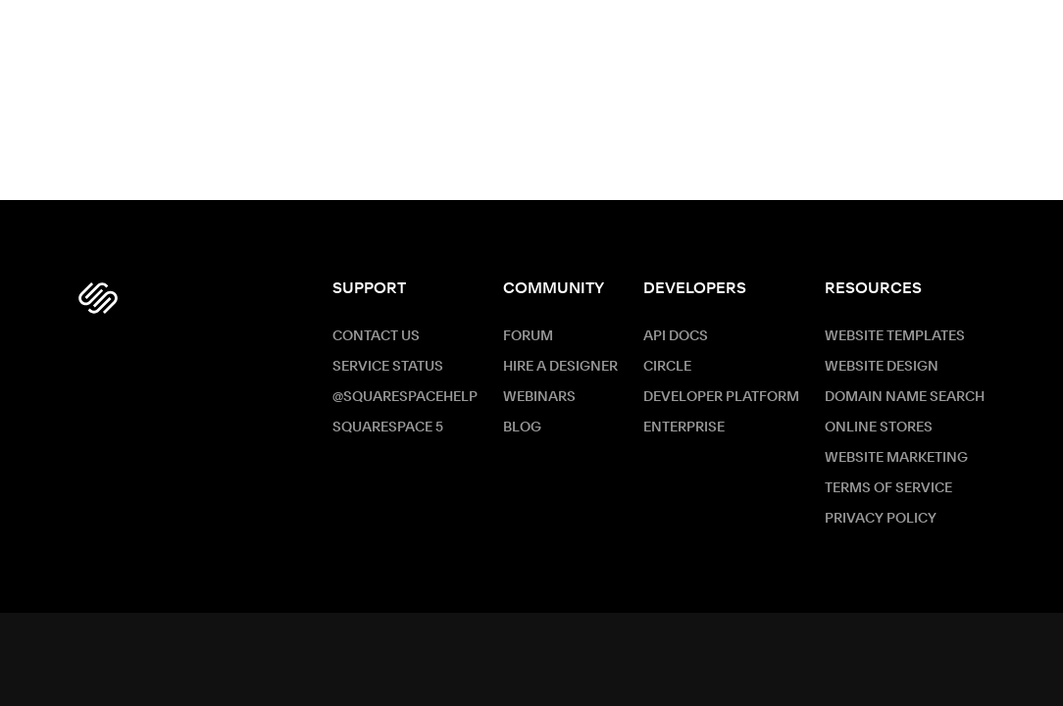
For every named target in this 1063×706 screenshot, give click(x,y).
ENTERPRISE (684, 427)
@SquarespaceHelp (405, 397)
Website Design (881, 367)
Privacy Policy (880, 519)
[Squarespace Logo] (98, 298)
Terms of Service (888, 488)
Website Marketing (896, 458)
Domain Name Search (905, 397)
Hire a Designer (560, 367)
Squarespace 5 (387, 427)
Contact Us (376, 336)
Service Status (387, 367)
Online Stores (879, 427)
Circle (667, 367)
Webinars (539, 397)
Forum (528, 336)
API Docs (675, 336)
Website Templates (895, 336)
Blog (522, 427)
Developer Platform (721, 397)
